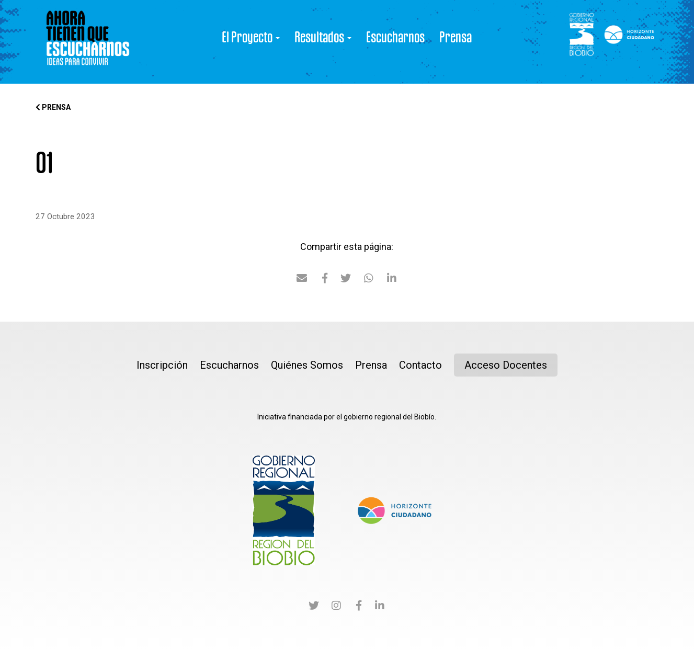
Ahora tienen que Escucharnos (88, 41)
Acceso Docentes (505, 365)
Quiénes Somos (307, 365)
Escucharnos (395, 36)
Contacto (420, 365)
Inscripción (162, 365)
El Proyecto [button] (251, 36)
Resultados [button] (322, 36)
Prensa (455, 36)
